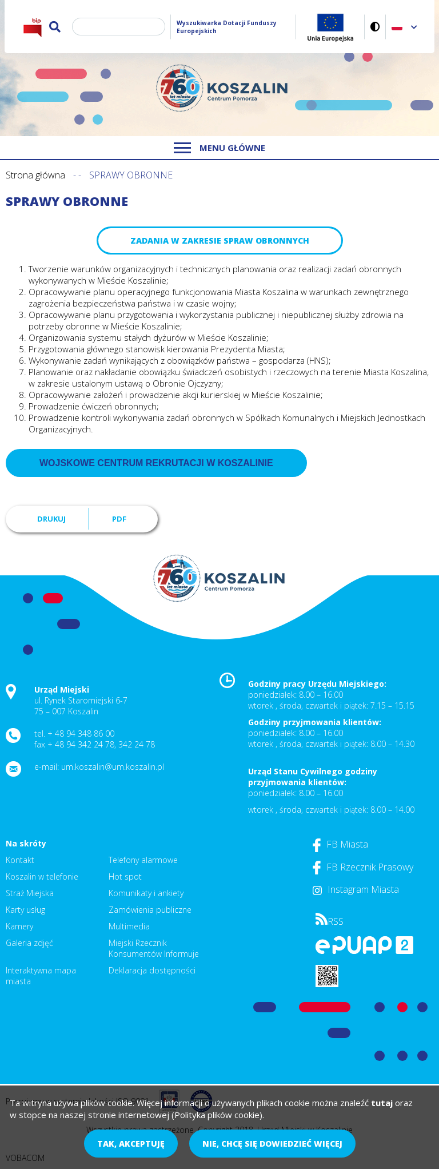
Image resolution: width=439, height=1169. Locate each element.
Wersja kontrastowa (375, 26)
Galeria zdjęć (29, 942)
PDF (119, 519)
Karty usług (25, 909)
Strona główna (35, 175)
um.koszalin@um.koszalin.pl (112, 766)
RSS (330, 921)
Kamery (19, 926)
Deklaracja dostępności (152, 970)
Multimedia (129, 926)
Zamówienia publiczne (150, 909)
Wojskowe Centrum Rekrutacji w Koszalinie (156, 463)
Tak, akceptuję (131, 1143)
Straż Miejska (30, 893)
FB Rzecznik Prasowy (363, 867)
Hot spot (125, 876)
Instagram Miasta (356, 889)
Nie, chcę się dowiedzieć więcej (272, 1143)
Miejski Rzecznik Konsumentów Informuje (154, 948)
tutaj (382, 1102)
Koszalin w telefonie (42, 876)
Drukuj (51, 519)
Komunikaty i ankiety (146, 893)
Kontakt (20, 859)
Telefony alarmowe (143, 859)
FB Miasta (340, 844)
